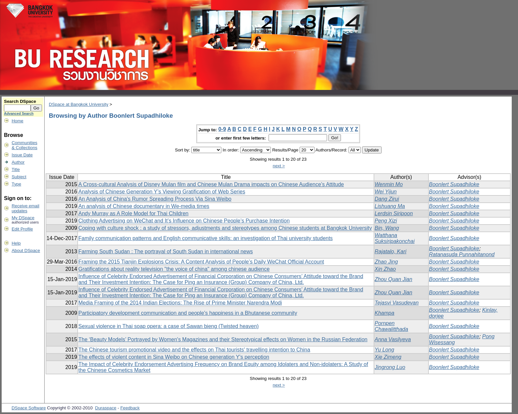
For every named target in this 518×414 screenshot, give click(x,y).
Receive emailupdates (25, 208)
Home (17, 120)
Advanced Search (18, 113)
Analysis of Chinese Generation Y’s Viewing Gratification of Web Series (161, 191)
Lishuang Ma (390, 206)
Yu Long (384, 349)
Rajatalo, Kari (390, 251)
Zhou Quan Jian (393, 279)
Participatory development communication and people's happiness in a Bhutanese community (187, 313)
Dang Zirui (387, 199)
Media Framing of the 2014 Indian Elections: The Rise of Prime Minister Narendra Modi (180, 303)
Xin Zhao (385, 269)
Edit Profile (22, 229)
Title (16, 169)
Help (16, 243)
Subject (19, 176)
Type (16, 184)
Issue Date (22, 154)
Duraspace (105, 407)
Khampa (384, 313)
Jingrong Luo (390, 367)
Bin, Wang (387, 228)
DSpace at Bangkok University (78, 104)
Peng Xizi (386, 221)
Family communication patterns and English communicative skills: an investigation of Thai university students (205, 238)
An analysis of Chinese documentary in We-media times (143, 206)
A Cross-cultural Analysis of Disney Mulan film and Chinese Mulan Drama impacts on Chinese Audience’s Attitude (211, 184)
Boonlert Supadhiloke (454, 184)
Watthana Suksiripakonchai (395, 238)
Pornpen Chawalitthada (391, 326)
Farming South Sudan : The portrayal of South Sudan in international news (165, 251)
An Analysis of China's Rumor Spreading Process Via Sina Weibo (154, 199)
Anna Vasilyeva (393, 339)
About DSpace (26, 250)
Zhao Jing (386, 262)
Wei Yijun (386, 191)
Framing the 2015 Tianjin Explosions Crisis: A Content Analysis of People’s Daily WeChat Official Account (201, 262)
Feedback (130, 407)
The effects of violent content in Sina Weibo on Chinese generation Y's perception (173, 357)
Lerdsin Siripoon (394, 213)
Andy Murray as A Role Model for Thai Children (133, 213)
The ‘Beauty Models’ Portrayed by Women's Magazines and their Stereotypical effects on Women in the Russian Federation (222, 339)
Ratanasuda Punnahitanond (462, 254)
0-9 (222, 129)
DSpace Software (29, 407)
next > (279, 165)
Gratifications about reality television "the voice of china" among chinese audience (174, 269)
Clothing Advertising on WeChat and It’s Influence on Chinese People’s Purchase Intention (184, 221)
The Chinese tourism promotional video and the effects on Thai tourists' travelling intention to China (194, 349)
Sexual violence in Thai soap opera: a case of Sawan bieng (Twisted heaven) (168, 326)
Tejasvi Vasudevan (397, 303)
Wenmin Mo (389, 184)
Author (18, 162)
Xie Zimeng (388, 357)
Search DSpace (20, 101)
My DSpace (23, 217)
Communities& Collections (24, 145)
